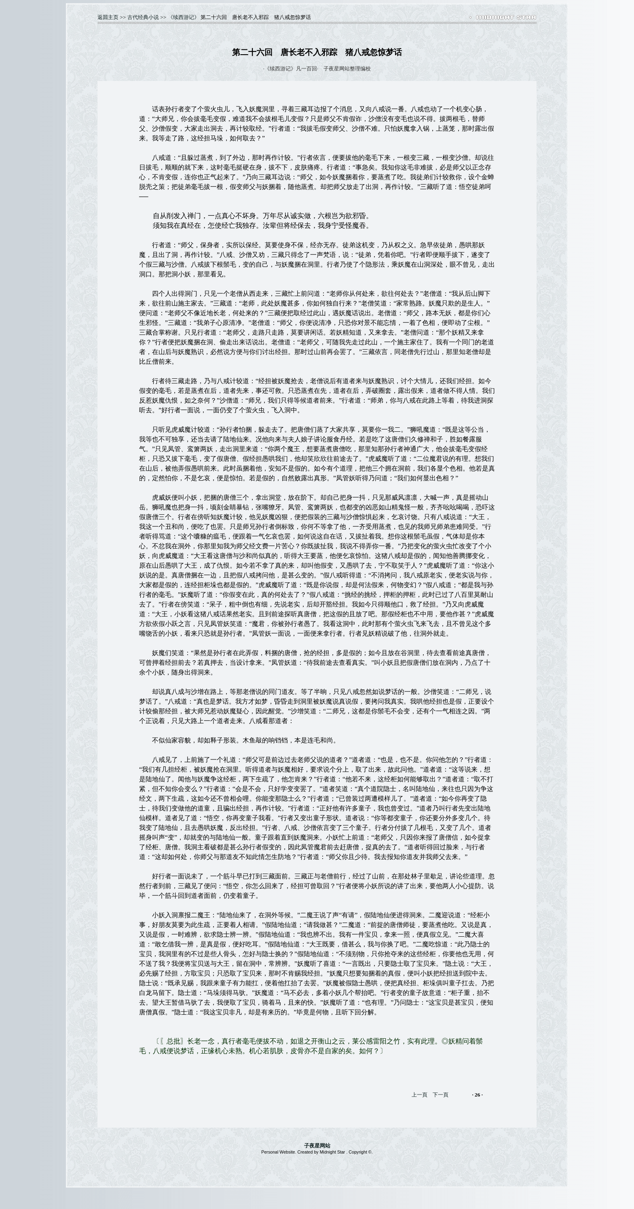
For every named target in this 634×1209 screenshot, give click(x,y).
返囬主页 (107, 17)
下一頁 (440, 1095)
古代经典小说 (143, 17)
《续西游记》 (183, 17)
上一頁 (419, 1095)
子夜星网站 (317, 1146)
